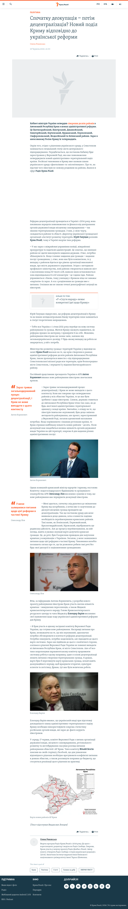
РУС (98, 4)
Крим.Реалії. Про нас (42, 885)
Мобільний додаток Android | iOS (16, 895)
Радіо (4, 890)
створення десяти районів (81, 123)
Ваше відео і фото (9, 885)
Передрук (37, 890)
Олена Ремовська (37, 44)
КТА (105, 4)
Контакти (37, 895)
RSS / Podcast (7, 900)
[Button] (82, 56)
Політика (35, 12)
